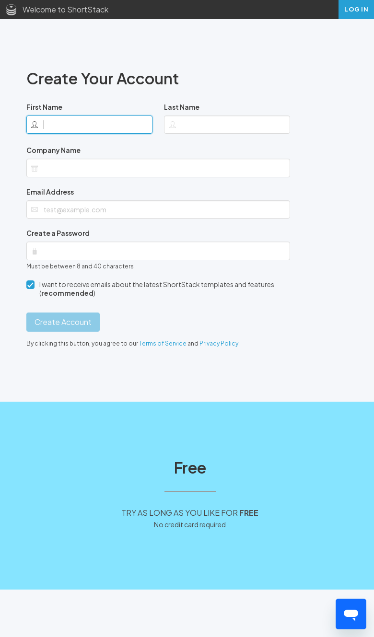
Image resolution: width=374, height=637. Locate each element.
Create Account (63, 322)
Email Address (50, 191)
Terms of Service (163, 343)
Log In (356, 9)
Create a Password (58, 233)
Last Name (181, 107)
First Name (44, 107)
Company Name (53, 150)
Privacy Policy (218, 343)
